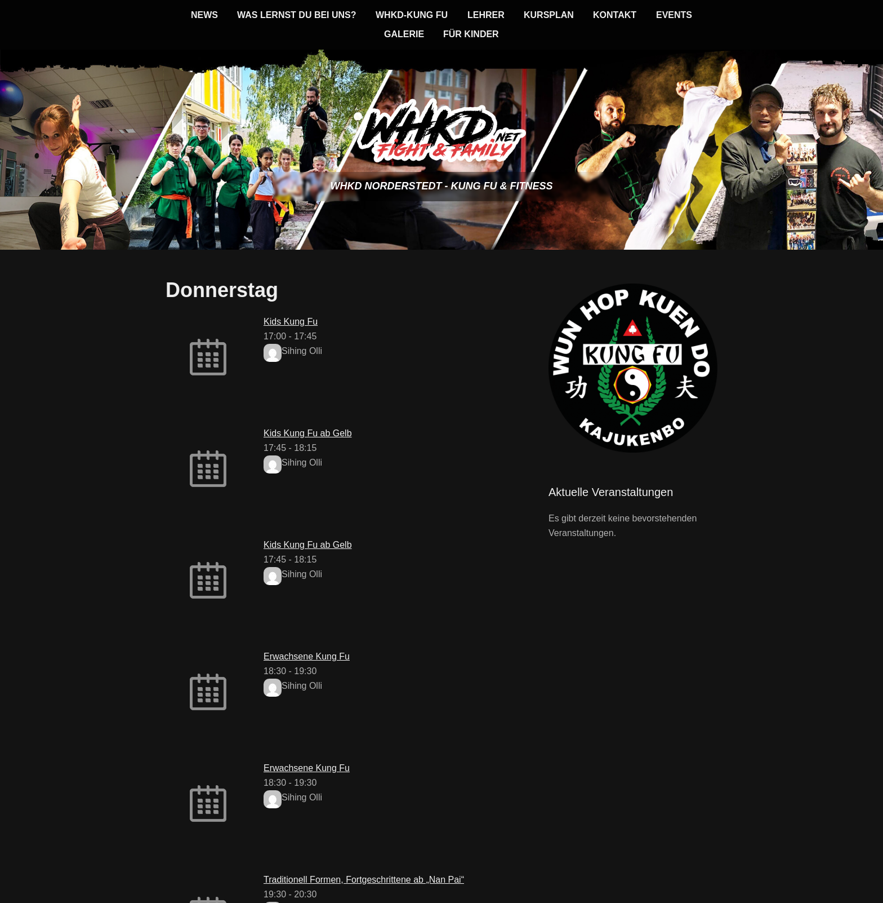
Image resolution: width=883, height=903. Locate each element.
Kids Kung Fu (291, 321)
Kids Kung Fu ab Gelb (308, 433)
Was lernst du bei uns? (296, 15)
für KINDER (471, 34)
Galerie (404, 34)
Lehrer (486, 15)
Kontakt (614, 15)
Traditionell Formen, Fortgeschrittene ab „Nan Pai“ (364, 879)
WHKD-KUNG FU (412, 15)
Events (674, 15)
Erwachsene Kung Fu (307, 656)
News (204, 15)
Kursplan (549, 15)
